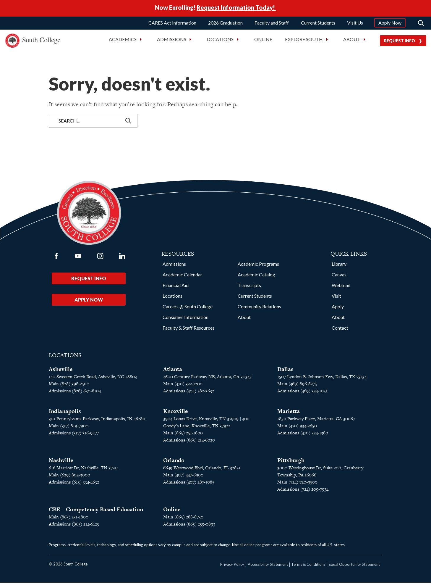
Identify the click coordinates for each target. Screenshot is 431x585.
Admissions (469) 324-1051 (302, 393)
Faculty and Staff (272, 24)
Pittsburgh (290, 463)
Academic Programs (258, 266)
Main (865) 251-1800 (68, 519)
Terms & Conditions (308, 566)
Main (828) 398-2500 (69, 386)
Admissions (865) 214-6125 (74, 526)
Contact (340, 330)
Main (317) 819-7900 (68, 428)
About (244, 319)
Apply (338, 309)
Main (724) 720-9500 (297, 484)
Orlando (173, 463)
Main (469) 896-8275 (297, 386)
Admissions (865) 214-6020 (189, 442)
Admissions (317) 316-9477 (74, 435)
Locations (172, 298)
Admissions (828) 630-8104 (75, 393)
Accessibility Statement (268, 566)
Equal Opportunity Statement (354, 566)
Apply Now (389, 24)
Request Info (399, 42)
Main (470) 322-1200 (182, 386)
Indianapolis (65, 414)
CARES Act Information (172, 24)
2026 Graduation (225, 24)
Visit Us (355, 24)
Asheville (61, 372)
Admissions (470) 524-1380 (302, 435)
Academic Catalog (256, 277)
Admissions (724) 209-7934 (302, 491)
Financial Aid (176, 287)
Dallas (285, 372)
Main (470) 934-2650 (297, 428)
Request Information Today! (236, 8)
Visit (336, 298)
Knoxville (175, 414)
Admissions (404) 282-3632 (188, 393)
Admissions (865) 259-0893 (189, 526)
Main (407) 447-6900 (183, 477)
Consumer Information (185, 319)
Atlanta (172, 372)
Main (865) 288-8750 (183, 519)
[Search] (421, 24)
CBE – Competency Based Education (96, 512)
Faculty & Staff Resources (189, 330)
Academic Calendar (182, 277)
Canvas (339, 277)
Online (263, 41)
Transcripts (249, 287)
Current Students (318, 24)
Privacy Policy (232, 566)
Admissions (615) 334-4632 (74, 484)
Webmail (341, 287)
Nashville (61, 463)
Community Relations (259, 309)
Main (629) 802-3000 (69, 477)
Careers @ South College (188, 309)
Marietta (288, 414)
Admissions (174, 266)
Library (339, 266)
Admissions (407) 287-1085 (188, 484)
